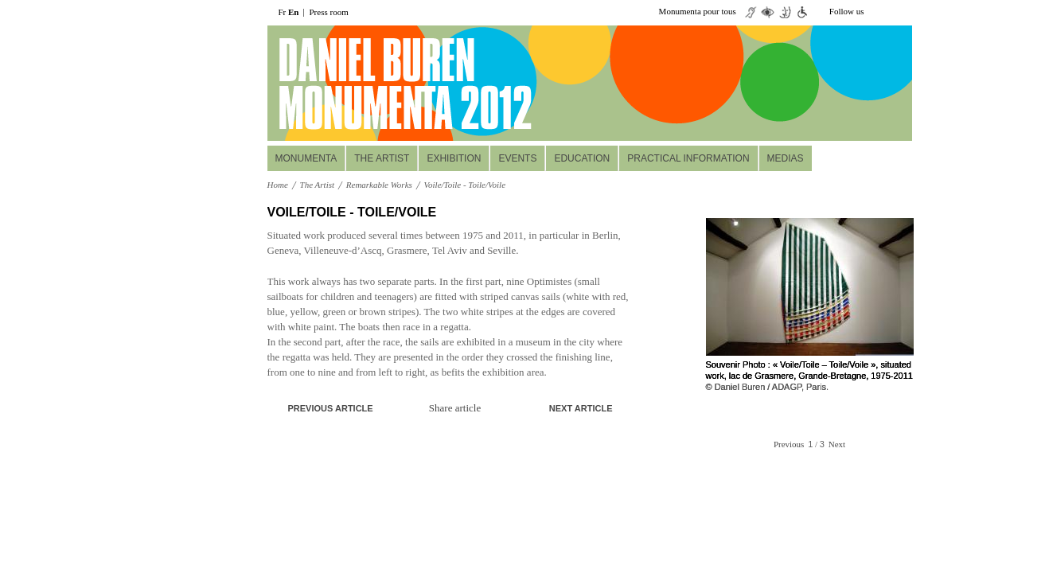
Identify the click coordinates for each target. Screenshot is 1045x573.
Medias (785, 158)
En (293, 12)
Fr (283, 12)
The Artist (381, 158)
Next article (581, 408)
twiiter (878, 11)
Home (277, 184)
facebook (902, 11)
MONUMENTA (306, 158)
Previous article (330, 408)
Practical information (688, 158)
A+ (593, 212)
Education (582, 158)
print (618, 213)
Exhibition (454, 158)
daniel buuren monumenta (376, 83)
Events (517, 158)
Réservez (814, 120)
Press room (329, 12)
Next (837, 444)
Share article (455, 408)
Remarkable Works (379, 184)
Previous (789, 444)
